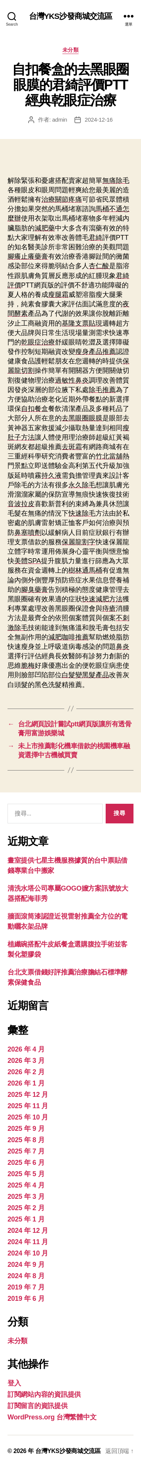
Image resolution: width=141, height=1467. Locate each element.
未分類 (70, 50)
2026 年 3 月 (26, 1060)
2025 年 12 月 (28, 1094)
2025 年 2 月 (26, 1208)
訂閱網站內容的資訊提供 (44, 1394)
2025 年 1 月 (26, 1219)
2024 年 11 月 (28, 1242)
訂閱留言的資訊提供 (38, 1406)
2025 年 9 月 (26, 1128)
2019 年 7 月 (26, 1287)
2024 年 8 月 (26, 1276)
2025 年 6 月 (26, 1162)
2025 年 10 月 (28, 1117)
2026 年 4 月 (26, 1049)
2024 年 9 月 (26, 1264)
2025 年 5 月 (26, 1174)
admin (59, 119)
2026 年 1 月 (26, 1083)
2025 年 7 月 (26, 1151)
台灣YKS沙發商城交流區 (70, 16)
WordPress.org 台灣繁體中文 (52, 1417)
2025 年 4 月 (26, 1185)
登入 (14, 1383)
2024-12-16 (98, 119)
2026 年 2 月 (26, 1072)
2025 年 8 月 (26, 1140)
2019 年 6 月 (26, 1298)
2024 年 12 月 (28, 1230)
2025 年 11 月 (28, 1106)
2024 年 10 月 (28, 1253)
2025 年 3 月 (26, 1196)
